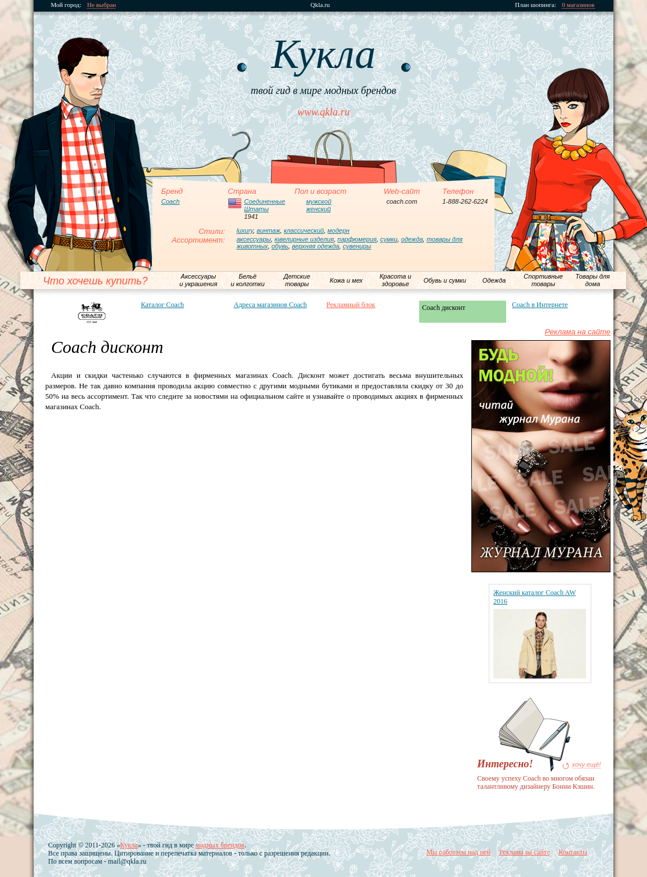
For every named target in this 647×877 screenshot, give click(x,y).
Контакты (572, 852)
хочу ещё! (586, 764)
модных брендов (219, 845)
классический (303, 230)
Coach (170, 201)
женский (318, 208)
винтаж (269, 230)
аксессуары (254, 239)
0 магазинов (578, 5)
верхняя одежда (315, 246)
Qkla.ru (320, 5)
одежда (412, 239)
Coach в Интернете (540, 305)
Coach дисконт (443, 308)
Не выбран (102, 5)
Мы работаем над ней (458, 852)
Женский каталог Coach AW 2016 (534, 597)
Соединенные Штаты (264, 205)
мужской (319, 201)
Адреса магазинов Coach (270, 305)
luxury (245, 230)
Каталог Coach (162, 305)
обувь (279, 246)
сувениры (357, 246)
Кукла (128, 845)
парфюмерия (357, 239)
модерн (339, 230)
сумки (389, 239)
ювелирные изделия (304, 239)
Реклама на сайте (577, 331)
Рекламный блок (350, 305)
